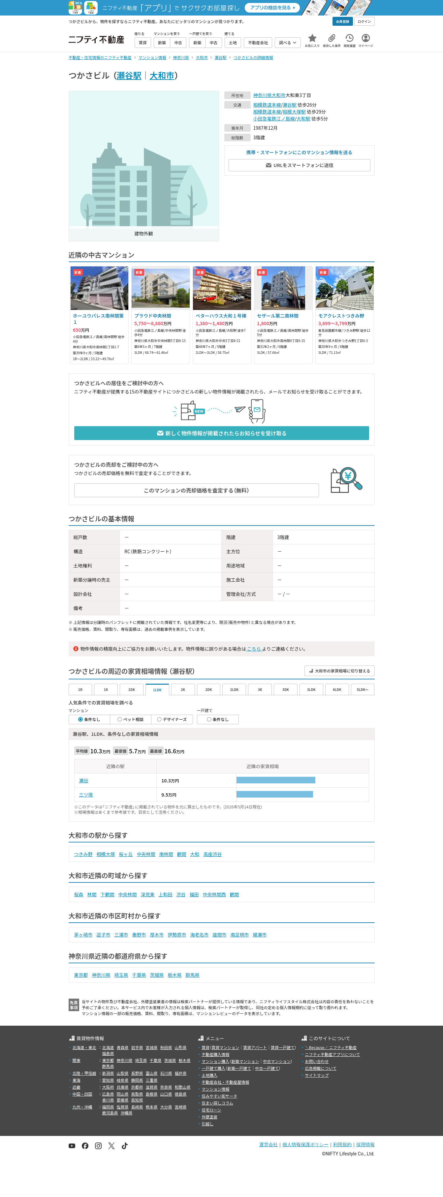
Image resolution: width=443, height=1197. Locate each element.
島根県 (152, 1094)
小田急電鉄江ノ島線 (274, 118)
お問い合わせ (317, 1061)
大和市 (162, 75)
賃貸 (205, 1047)
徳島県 (181, 1094)
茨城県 (157, 975)
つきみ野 (83, 854)
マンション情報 (215, 1089)
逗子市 (104, 934)
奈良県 (166, 1087)
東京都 (81, 975)
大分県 (166, 1107)
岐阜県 (123, 1080)
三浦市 (121, 934)
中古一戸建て (267, 1068)
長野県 (137, 1073)
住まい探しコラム (217, 1103)
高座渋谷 (213, 854)
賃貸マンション (225, 1047)
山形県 (181, 1047)
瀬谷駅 (129, 75)
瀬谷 (83, 780)
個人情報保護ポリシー (305, 1144)
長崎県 (137, 1107)
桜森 (78, 894)
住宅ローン (211, 1109)
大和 (195, 854)
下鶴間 (107, 894)
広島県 (108, 1094)
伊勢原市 (177, 934)
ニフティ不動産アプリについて (332, 1054)
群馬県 (193, 975)
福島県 (108, 1053)
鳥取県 (137, 1094)
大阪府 (108, 1087)
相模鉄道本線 (267, 104)
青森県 (123, 1047)
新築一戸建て (239, 1068)
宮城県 (152, 1047)
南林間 (166, 854)
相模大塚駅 (294, 111)
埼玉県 (121, 975)
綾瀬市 (260, 934)
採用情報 (365, 1144)
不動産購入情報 (215, 1054)
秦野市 (139, 934)
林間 (92, 894)
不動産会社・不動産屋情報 (225, 1082)
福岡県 (108, 1107)
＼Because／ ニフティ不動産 (331, 1047)
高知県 (137, 1100)
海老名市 (199, 934)
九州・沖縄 (82, 1107)
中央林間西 (214, 894)
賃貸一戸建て (283, 1047)
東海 (76, 1080)
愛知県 (108, 1080)
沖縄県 (127, 1112)
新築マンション (245, 1061)
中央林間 (146, 854)
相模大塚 (106, 854)
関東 (76, 1060)
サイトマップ (317, 1075)
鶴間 (181, 854)
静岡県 (137, 1080)
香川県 (108, 1100)
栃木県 (175, 975)
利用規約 (342, 1144)
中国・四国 (82, 1094)
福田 (194, 894)
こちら (254, 648)
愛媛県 (123, 1100)
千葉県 (139, 975)
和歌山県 (183, 1087)
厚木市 (157, 934)
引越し (207, 1123)
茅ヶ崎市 (83, 934)
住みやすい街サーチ (219, 1096)
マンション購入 (215, 1061)
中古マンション (277, 1061)
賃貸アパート (255, 1047)
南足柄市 (240, 934)
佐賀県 (123, 1107)
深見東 (148, 894)
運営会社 (268, 1144)
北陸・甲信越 (84, 1073)
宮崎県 (181, 1107)
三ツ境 (86, 794)
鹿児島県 (110, 1112)
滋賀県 (152, 1087)
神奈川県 (262, 95)
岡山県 (123, 1094)
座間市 (220, 934)
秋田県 (166, 1047)
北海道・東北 (84, 1047)
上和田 (166, 894)
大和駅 (303, 118)
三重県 (152, 1080)
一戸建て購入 (213, 1068)
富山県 (152, 1073)
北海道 (108, 1047)
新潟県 (108, 1073)
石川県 (166, 1073)
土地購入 (209, 1075)
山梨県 (123, 1073)
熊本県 (152, 1107)
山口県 (166, 1094)
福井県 (181, 1073)
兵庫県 (123, 1087)
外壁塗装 (209, 1116)
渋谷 (181, 894)
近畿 (76, 1087)
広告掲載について (320, 1068)
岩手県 (137, 1047)
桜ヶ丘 (126, 854)
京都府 (137, 1087)
